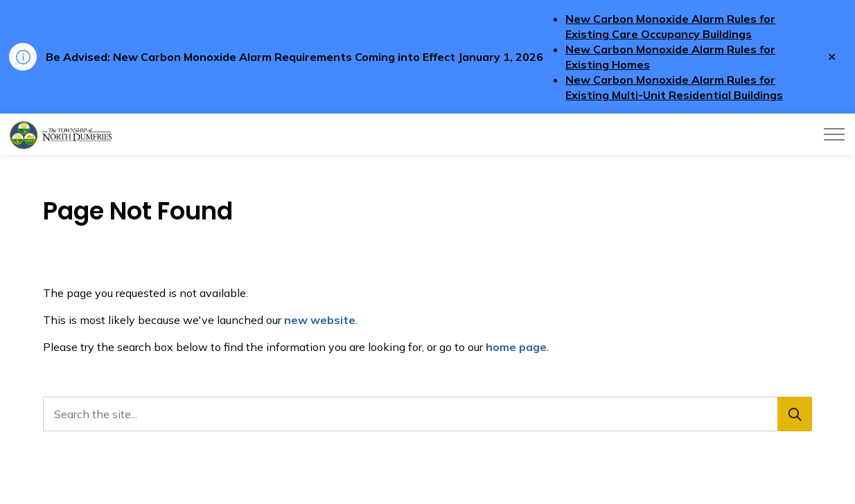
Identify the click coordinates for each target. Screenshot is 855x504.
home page (516, 347)
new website (319, 320)
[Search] (794, 414)
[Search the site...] (427, 414)
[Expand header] (834, 134)
